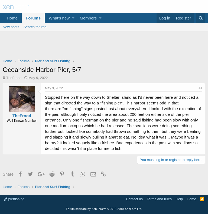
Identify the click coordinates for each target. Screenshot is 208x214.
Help (179, 199)
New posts (11, 27)
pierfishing (14, 199)
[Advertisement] (104, 46)
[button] (73, 18)
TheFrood (13, 78)
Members (88, 18)
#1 (200, 88)
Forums (33, 18)
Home (12, 18)
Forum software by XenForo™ (104, 208)
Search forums (35, 27)
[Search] (200, 18)
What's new (59, 18)
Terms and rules (159, 199)
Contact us (134, 199)
